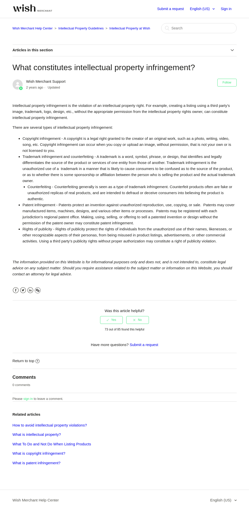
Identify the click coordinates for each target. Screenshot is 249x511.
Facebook (16, 290)
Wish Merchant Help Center (33, 28)
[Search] (199, 28)
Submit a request (170, 9)
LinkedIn (30, 290)
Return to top (26, 361)
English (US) (200, 9)
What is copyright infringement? (39, 453)
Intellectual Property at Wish (129, 28)
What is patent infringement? (37, 463)
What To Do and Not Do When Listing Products (52, 444)
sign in (28, 399)
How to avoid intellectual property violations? (50, 425)
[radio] (111, 320)
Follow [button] (227, 82)
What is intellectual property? (37, 434)
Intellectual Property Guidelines (81, 28)
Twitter (23, 290)
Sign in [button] (226, 9)
